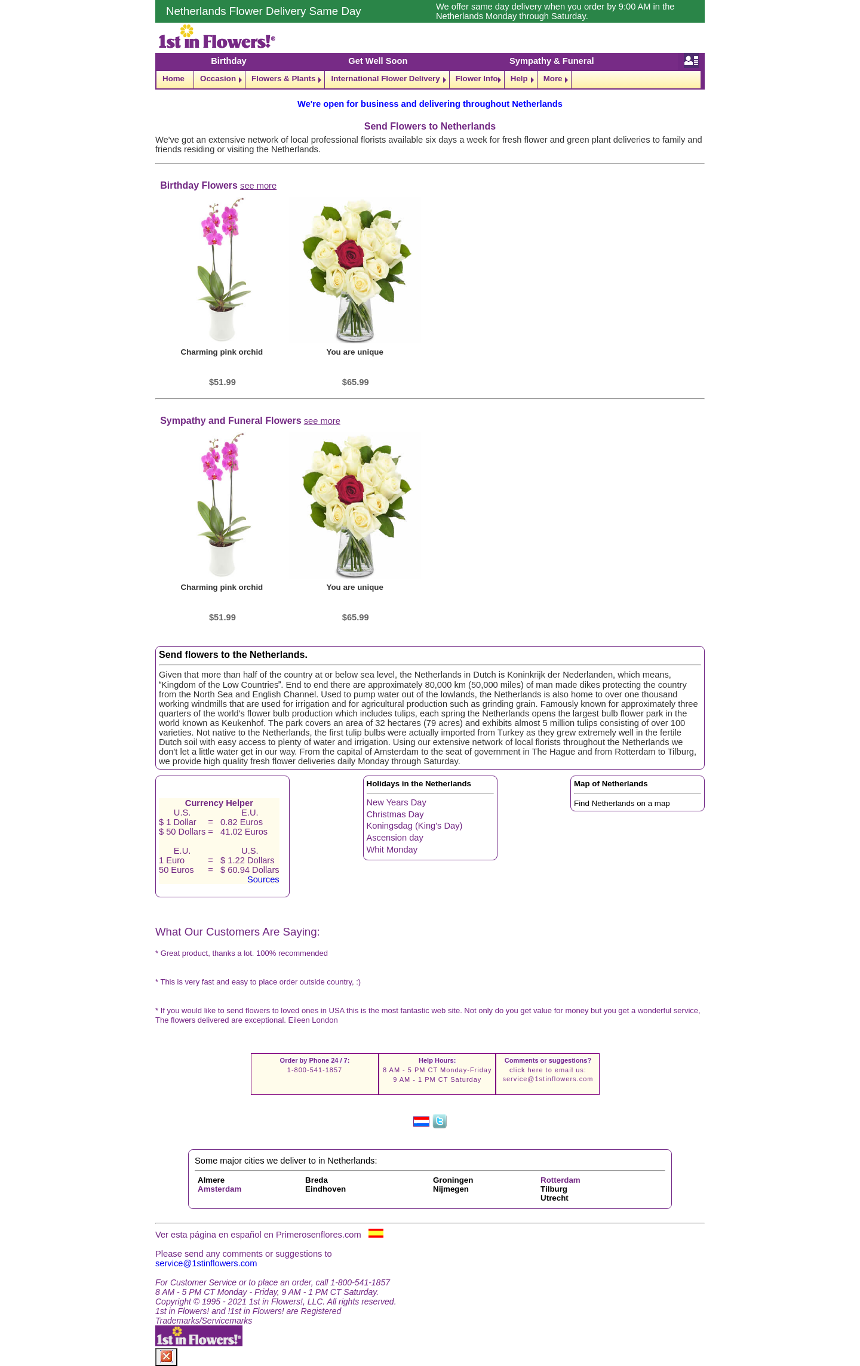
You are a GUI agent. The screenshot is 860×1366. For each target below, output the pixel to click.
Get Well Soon (377, 61)
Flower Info (477, 78)
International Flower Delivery (385, 78)
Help (519, 78)
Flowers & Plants (283, 78)
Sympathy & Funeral (551, 61)
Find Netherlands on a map (622, 803)
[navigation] (430, 80)
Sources (263, 879)
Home (173, 78)
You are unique (355, 351)
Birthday (228, 61)
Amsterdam (219, 1189)
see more (258, 185)
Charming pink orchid (222, 351)
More (553, 78)
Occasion (218, 78)
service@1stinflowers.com (547, 1078)
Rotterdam (560, 1180)
